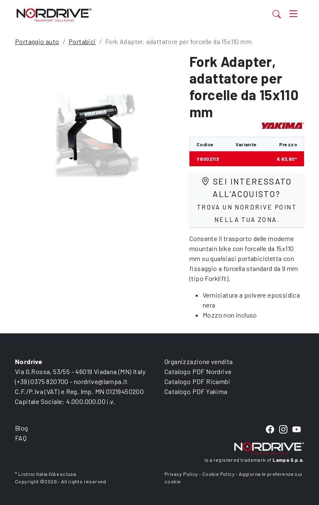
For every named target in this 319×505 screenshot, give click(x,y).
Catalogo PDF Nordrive (197, 371)
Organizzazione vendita (198, 361)
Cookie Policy (218, 474)
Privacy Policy (181, 474)
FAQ (21, 438)
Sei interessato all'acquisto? (247, 199)
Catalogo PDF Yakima (196, 391)
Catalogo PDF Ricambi (197, 381)
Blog (21, 428)
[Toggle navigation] (293, 14)
